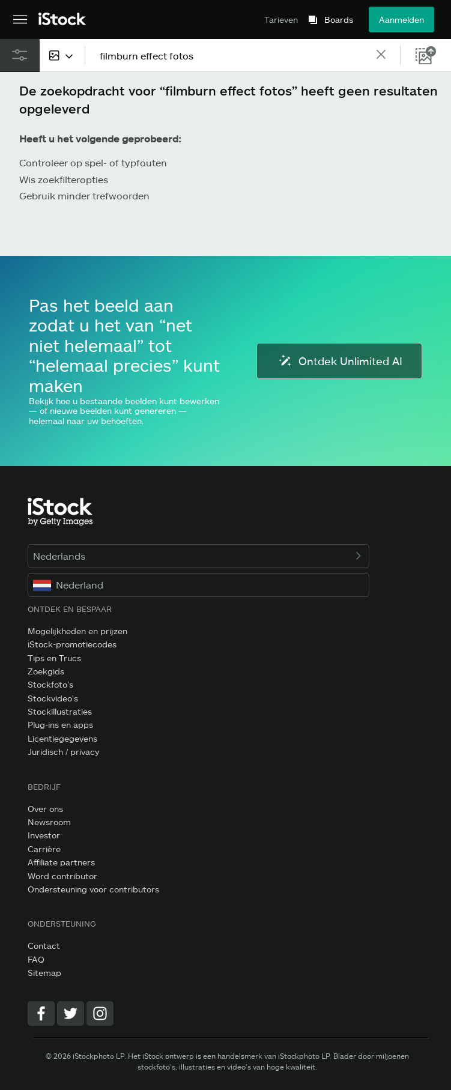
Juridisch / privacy (63, 751)
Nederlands (198, 556)
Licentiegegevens (62, 738)
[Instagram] (100, 1013)
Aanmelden (401, 19)
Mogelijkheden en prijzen (77, 631)
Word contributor (62, 876)
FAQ (36, 959)
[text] (231, 55)
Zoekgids (46, 671)
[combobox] (62, 55)
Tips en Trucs (54, 658)
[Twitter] (70, 1013)
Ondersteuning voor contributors (93, 889)
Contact (44, 945)
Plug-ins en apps (60, 724)
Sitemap (44, 972)
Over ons (45, 809)
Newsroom (49, 822)
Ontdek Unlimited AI (339, 361)
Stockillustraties (60, 711)
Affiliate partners (61, 862)
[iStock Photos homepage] (62, 19)
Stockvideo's (53, 698)
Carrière (44, 849)
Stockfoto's (50, 684)
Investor (44, 835)
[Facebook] (41, 1013)
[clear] (381, 55)
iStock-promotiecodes (72, 644)
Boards (338, 20)
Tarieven (281, 19)
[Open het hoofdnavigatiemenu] (20, 20)
